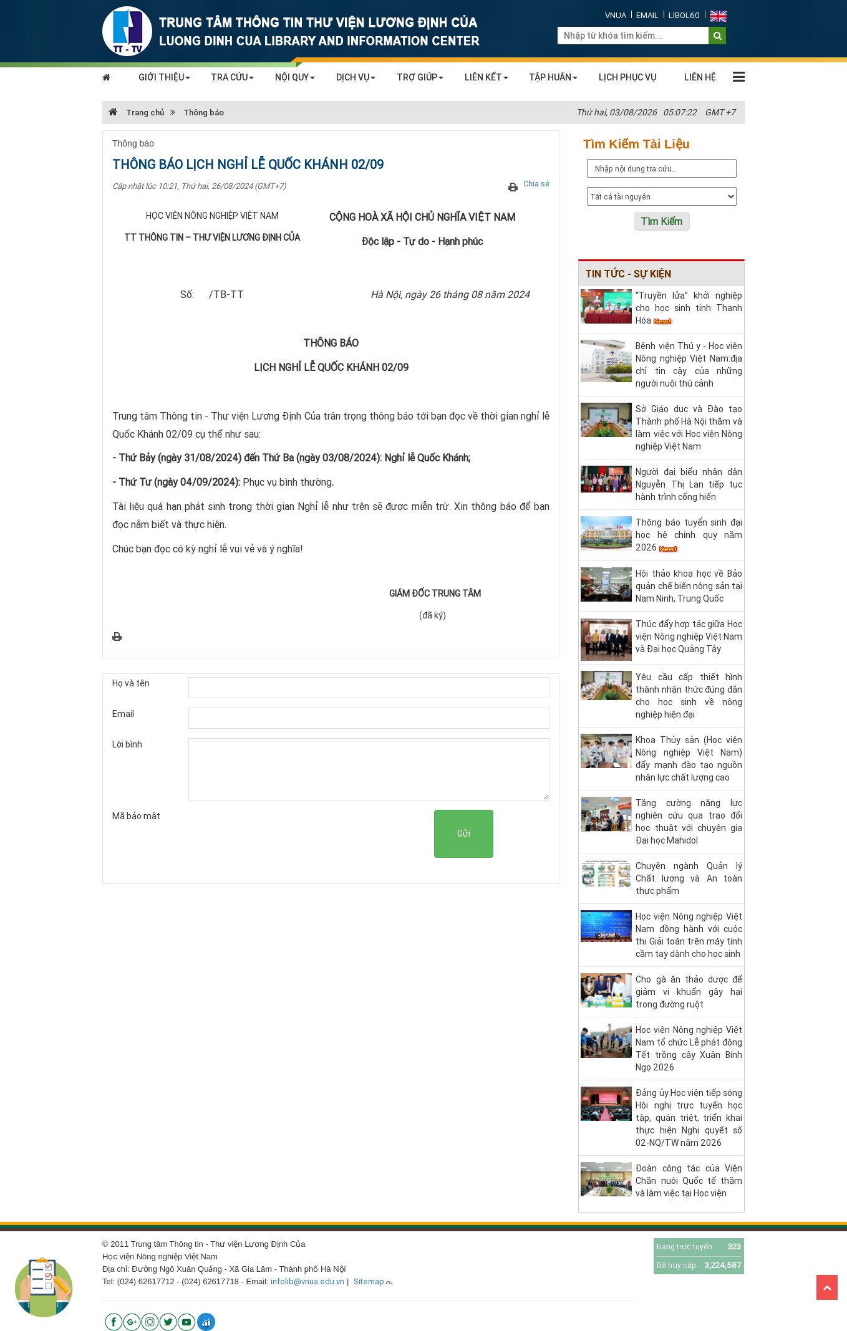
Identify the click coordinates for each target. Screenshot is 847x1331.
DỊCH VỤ (355, 77)
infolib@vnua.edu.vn (307, 1281)
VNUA (615, 15)
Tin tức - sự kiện (628, 273)
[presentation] (339, 834)
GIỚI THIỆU (164, 77)
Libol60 (684, 15)
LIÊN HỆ (700, 77)
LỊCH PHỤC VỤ (627, 77)
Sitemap (369, 1281)
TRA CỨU (232, 77)
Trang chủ (136, 112)
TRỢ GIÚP (420, 77)
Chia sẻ (536, 183)
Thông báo (203, 112)
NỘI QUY (295, 77)
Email (647, 15)
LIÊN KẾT (486, 77)
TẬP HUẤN (553, 77)
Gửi (463, 833)
